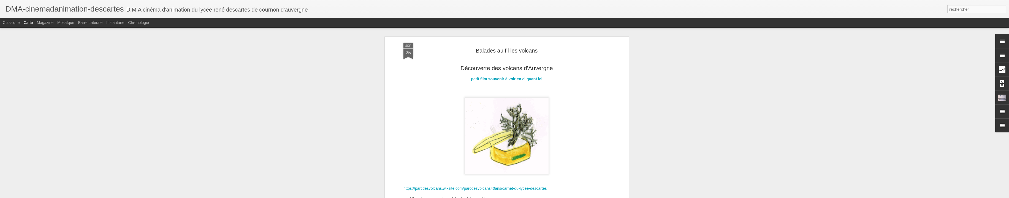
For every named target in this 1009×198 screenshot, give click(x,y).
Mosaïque (65, 22)
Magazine (45, 22)
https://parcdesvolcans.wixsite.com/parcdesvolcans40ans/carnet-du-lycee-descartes (475, 188)
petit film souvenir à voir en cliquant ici (506, 79)
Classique (11, 22)
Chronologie (138, 22)
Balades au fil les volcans (507, 51)
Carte (28, 22)
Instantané (115, 22)
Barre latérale (90, 22)
